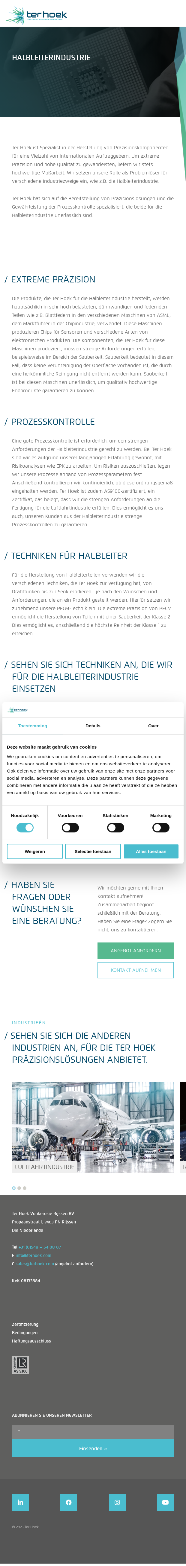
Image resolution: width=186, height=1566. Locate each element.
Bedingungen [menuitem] (25, 1333)
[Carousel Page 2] (19, 1189)
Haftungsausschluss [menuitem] (31, 1342)
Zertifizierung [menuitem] (25, 1325)
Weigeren (35, 851)
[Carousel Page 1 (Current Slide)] (14, 1189)
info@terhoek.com (33, 1256)
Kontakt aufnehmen (136, 970)
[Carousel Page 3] (24, 1189)
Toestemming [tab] (32, 726)
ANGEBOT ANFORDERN (136, 951)
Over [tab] (153, 726)
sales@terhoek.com (35, 1264)
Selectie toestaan (93, 851)
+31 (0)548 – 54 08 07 (40, 1248)
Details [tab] (93, 726)
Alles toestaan (151, 851)
